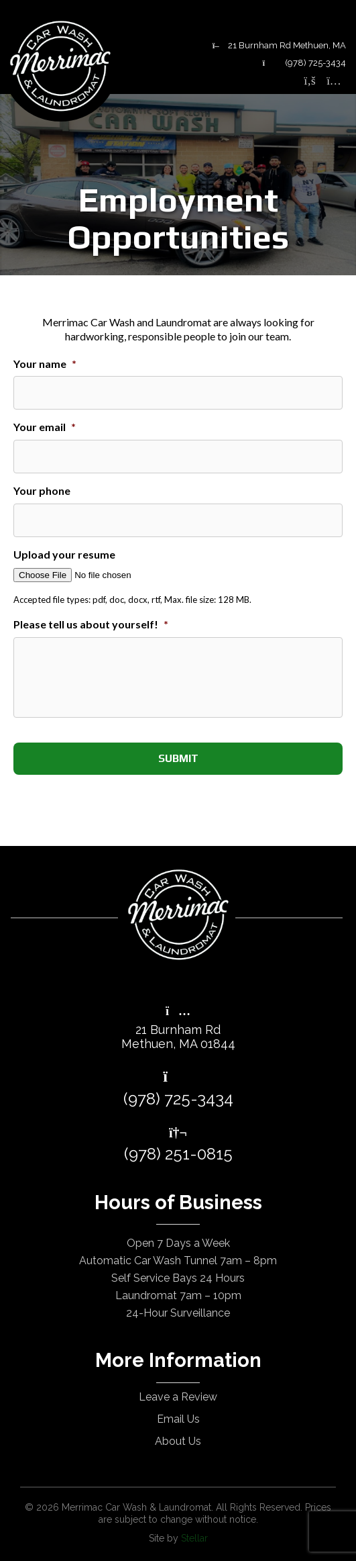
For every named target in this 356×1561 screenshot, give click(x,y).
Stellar (194, 1538)
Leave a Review (178, 1396)
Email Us (178, 1419)
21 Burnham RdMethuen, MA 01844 (178, 1028)
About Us (178, 1441)
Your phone (41, 490)
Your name (44, 363)
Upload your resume (64, 554)
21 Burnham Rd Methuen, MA (279, 45)
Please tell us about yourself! (90, 624)
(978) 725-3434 (304, 63)
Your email (44, 426)
